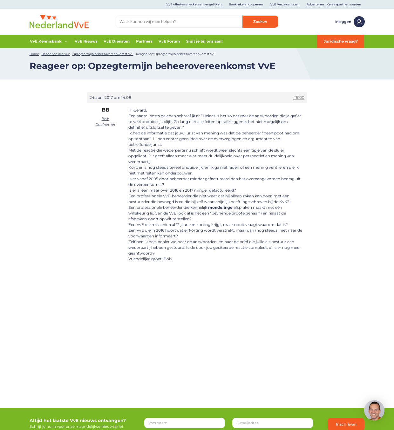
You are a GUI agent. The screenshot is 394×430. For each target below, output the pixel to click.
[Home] (59, 21)
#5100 (298, 97)
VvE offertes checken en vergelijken (193, 4)
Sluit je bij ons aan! (204, 41)
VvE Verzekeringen (284, 4)
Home (34, 54)
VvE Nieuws (86, 41)
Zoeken (260, 21)
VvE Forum (169, 41)
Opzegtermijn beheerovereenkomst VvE (102, 54)
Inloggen (350, 21)
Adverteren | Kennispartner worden (334, 4)
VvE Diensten (117, 41)
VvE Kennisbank (49, 41)
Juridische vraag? (341, 41)
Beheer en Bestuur (56, 54)
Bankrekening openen (246, 4)
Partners (144, 41)
